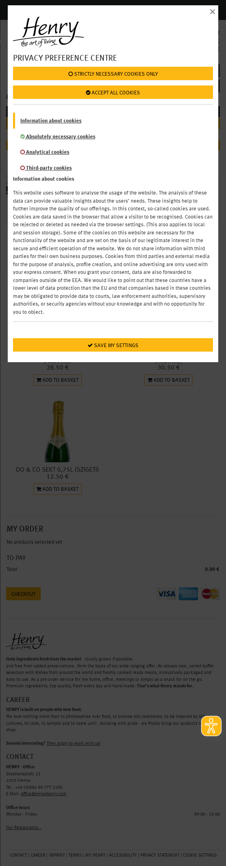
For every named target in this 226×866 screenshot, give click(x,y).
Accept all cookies (113, 93)
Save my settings (113, 345)
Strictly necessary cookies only (113, 74)
